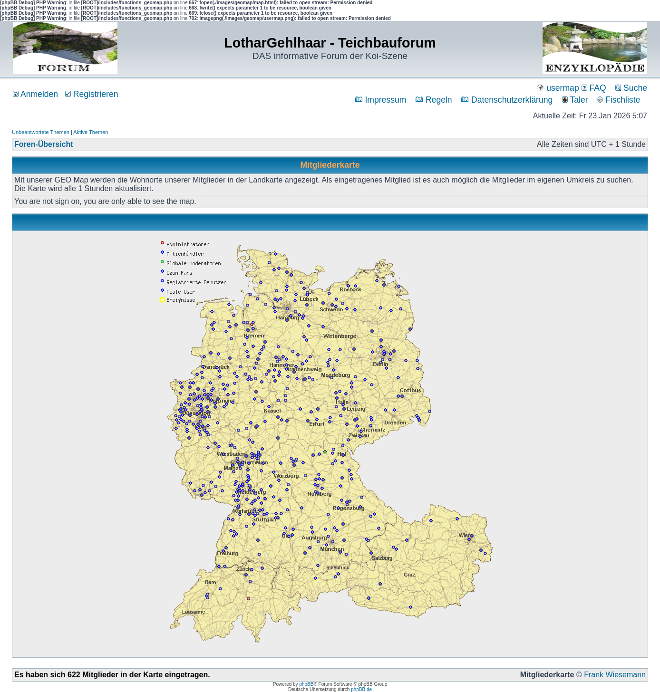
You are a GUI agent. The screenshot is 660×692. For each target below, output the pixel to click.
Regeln (434, 100)
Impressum (381, 100)
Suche (631, 88)
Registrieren (91, 94)
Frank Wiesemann (615, 675)
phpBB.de (361, 689)
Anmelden (35, 94)
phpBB (306, 684)
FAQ (594, 88)
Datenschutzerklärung (507, 100)
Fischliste (618, 100)
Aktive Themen (90, 132)
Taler (575, 100)
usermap (557, 88)
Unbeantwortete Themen (40, 132)
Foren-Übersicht (43, 144)
